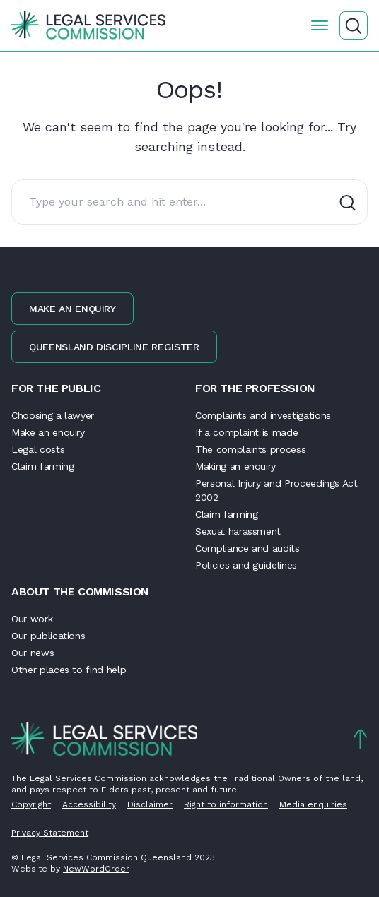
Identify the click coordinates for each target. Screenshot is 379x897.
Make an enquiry (72, 308)
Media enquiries (313, 804)
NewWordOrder (96, 869)
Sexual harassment (238, 531)
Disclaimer (150, 804)
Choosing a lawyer (52, 415)
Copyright (31, 804)
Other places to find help (68, 669)
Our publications (48, 635)
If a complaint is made (246, 432)
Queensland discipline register (114, 346)
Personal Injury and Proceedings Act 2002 (276, 490)
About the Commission (80, 591)
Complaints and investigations (263, 415)
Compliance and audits (247, 548)
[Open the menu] (319, 25)
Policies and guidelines (246, 565)
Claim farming (42, 466)
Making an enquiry (235, 466)
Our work (31, 618)
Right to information (226, 804)
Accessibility (89, 804)
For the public (55, 388)
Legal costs (37, 449)
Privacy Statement (49, 833)
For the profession (255, 388)
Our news (32, 652)
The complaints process (250, 449)
